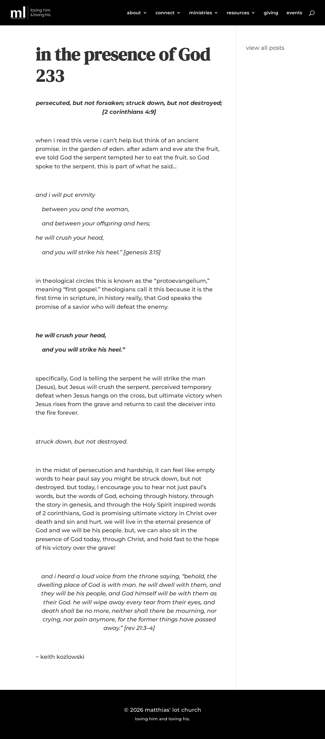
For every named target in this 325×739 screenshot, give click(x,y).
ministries (200, 13)
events (294, 13)
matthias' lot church (173, 710)
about (134, 13)
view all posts (265, 47)
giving (271, 13)
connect (165, 13)
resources (238, 13)
